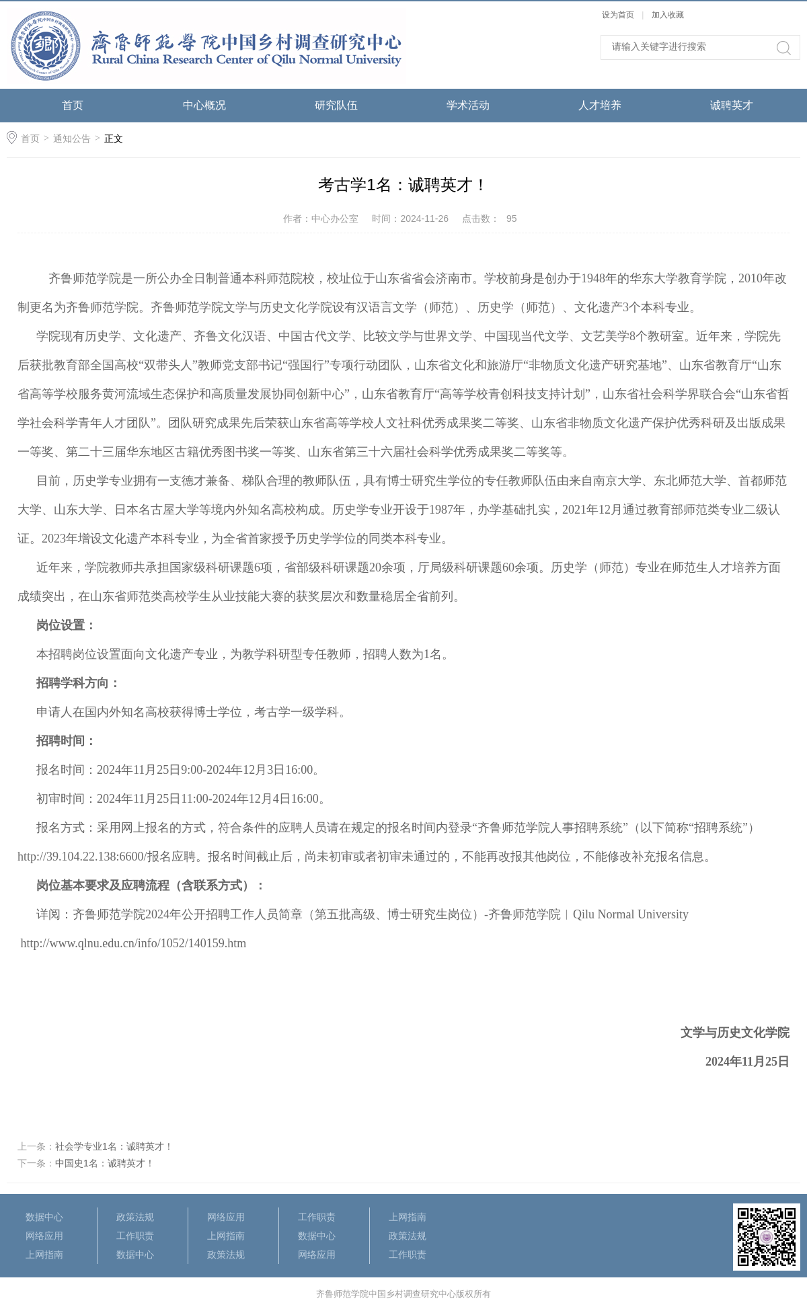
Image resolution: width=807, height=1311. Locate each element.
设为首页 (618, 14)
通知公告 (72, 138)
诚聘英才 (731, 105)
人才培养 (599, 105)
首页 (72, 105)
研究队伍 (336, 105)
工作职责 (135, 1235)
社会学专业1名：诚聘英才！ (114, 1146)
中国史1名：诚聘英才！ (105, 1163)
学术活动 (468, 105)
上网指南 (44, 1254)
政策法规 (135, 1216)
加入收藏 (668, 14)
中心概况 (204, 105)
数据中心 (44, 1216)
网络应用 (44, 1235)
